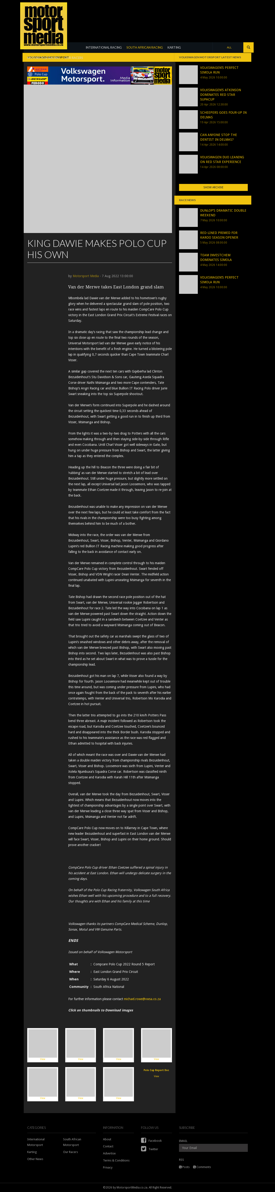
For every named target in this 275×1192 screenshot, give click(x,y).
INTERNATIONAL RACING (104, 47)
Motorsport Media (86, 276)
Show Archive (213, 187)
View (42, 1045)
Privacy (107, 1167)
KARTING (174, 47)
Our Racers (70, 1152)
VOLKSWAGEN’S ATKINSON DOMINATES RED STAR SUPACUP (220, 94)
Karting (32, 1152)
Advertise (109, 1153)
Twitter (149, 1149)
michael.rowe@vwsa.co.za (142, 999)
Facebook (151, 1140)
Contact (108, 1146)
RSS (181, 1159)
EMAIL (183, 1141)
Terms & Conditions (116, 1160)
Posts (184, 1167)
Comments (202, 1167)
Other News (35, 1159)
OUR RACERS (74, 58)
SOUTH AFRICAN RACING (144, 47)
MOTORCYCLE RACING (43, 58)
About (107, 1139)
